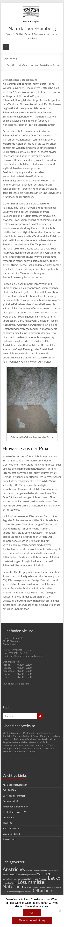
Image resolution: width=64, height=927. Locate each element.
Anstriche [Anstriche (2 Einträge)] (13, 869)
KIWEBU (7, 822)
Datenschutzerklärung (32, 920)
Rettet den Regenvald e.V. (16, 806)
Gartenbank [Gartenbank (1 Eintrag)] (7, 879)
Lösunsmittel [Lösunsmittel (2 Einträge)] (31, 882)
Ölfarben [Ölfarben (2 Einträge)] (42, 890)
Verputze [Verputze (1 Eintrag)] (24, 892)
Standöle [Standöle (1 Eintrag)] (57, 887)
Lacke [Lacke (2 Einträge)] (54, 878)
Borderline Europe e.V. (14, 812)
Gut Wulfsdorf (10, 801)
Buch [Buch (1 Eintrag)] (55, 870)
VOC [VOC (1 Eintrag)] (30, 892)
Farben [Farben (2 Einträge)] (44, 873)
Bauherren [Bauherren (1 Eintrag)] (28, 870)
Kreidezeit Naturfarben (15, 784)
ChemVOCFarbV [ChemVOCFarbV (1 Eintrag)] (16, 874)
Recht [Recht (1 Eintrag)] (26, 887)
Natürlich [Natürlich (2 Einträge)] (13, 886)
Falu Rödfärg (9, 790)
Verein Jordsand (11, 833)
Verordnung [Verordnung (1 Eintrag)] (15, 892)
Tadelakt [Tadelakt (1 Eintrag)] (6, 892)
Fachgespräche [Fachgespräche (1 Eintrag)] (29, 874)
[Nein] (59, 911)
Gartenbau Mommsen (14, 795)
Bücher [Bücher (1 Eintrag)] (5, 874)
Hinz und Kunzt (11, 828)
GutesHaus (8, 817)
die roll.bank (9, 839)
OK (32, 912)
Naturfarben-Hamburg (32, 28)
